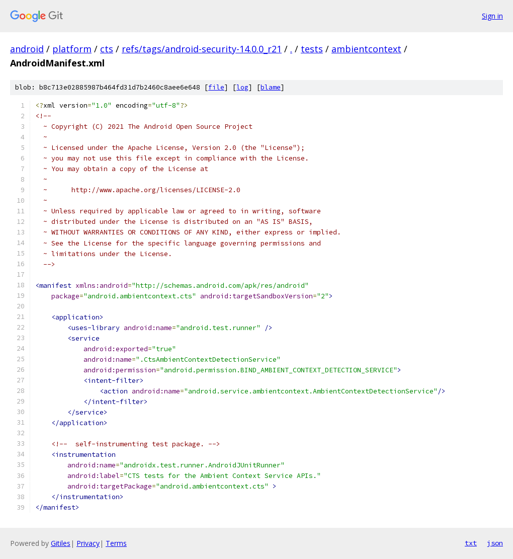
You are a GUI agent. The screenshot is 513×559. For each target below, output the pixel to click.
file (216, 87)
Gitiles (60, 543)
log (242, 87)
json (495, 542)
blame (271, 87)
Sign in (492, 16)
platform (72, 49)
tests (312, 49)
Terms (116, 543)
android (27, 49)
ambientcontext (366, 49)
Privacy (88, 543)
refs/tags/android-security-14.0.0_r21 (202, 49)
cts (106, 49)
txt (471, 542)
